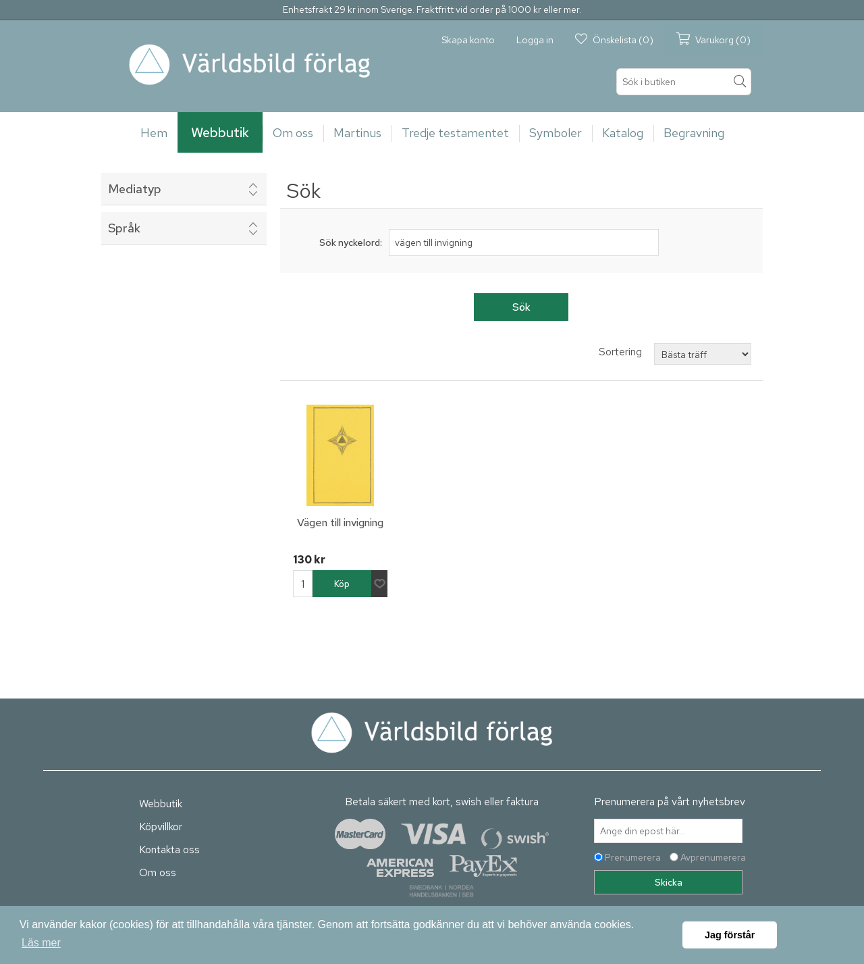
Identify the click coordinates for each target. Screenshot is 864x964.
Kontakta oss (169, 849)
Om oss (157, 872)
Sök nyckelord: (350, 242)
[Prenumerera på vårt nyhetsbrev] (668, 831)
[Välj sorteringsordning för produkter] (702, 354)
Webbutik (160, 803)
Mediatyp (134, 189)
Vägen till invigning (340, 522)
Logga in (535, 40)
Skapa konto (468, 40)
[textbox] (683, 81)
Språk (124, 228)
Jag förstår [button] (730, 935)
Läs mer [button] (41, 942)
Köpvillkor (160, 826)
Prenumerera (633, 857)
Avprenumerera (713, 857)
